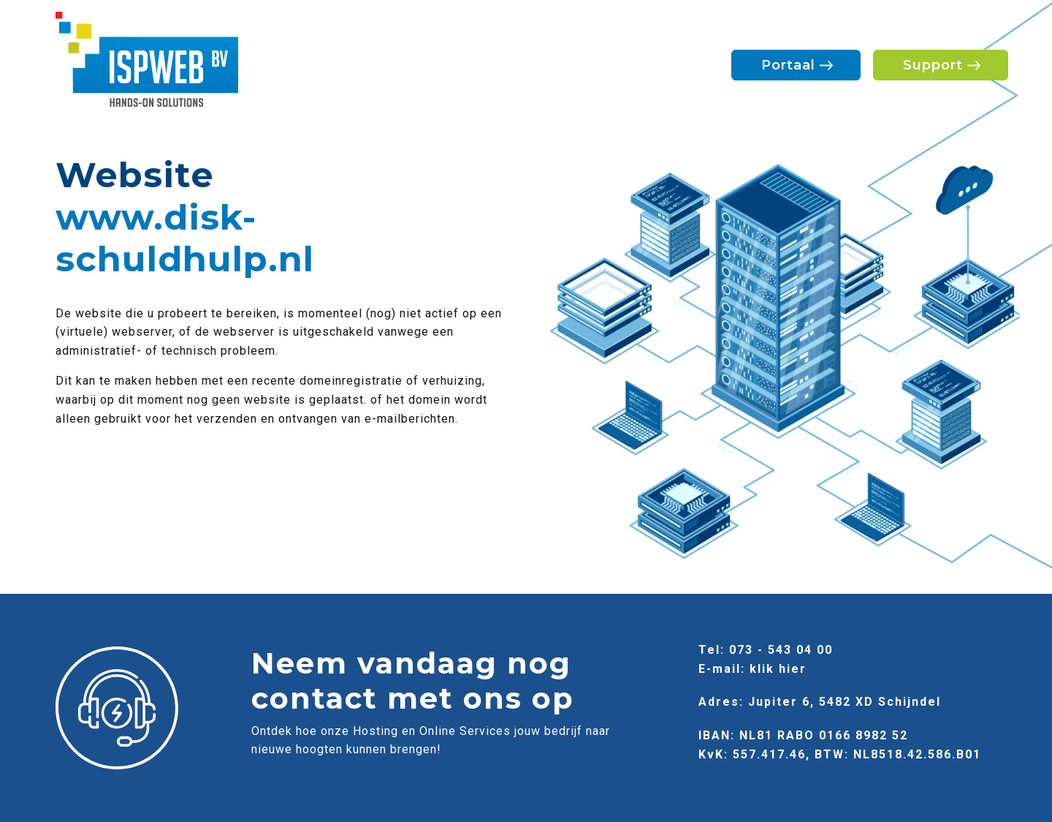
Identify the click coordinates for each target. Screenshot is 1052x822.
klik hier (778, 669)
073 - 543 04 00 (781, 650)
